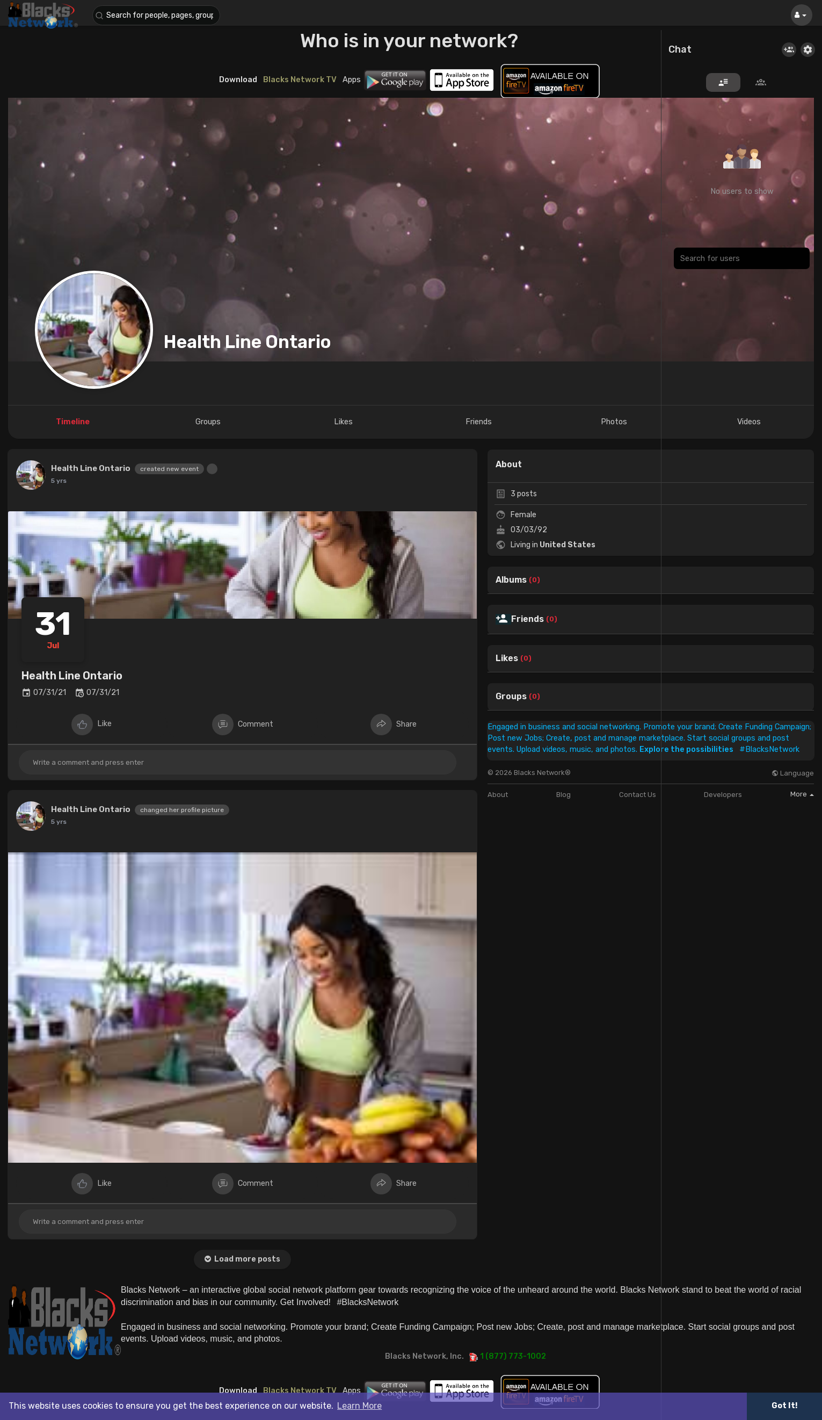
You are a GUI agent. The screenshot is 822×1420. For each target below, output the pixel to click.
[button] (157, 15)
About (498, 794)
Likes (507, 658)
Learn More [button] (359, 1406)
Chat (680, 50)
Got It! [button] (784, 1405)
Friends (527, 619)
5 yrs (59, 480)
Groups (511, 696)
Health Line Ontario (247, 341)
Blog (563, 794)
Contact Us (637, 794)
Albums (511, 580)
